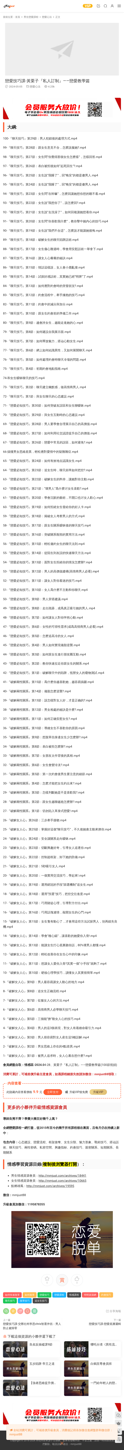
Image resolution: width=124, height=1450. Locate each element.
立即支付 (52, 1092)
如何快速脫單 (12, 1294)
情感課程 (74, 1294)
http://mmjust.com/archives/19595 (50, 1186)
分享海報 (113, 1311)
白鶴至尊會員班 (101, 1364)
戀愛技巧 (44, 1294)
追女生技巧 (41, 1300)
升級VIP (98, 1092)
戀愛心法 (35, 86)
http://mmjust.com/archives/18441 (62, 1175)
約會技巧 (106, 1294)
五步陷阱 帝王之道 (42, 1364)
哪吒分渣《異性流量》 (103, 1345)
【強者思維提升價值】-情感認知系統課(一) (43, 1383)
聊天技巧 (10, 1300)
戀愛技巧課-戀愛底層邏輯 (105, 1323)
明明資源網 (9, 6)
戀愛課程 (59, 1294)
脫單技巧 (25, 1300)
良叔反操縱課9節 (40, 1344)
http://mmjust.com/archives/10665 (62, 1181)
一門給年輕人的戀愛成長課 (104, 1383)
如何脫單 (30, 1294)
